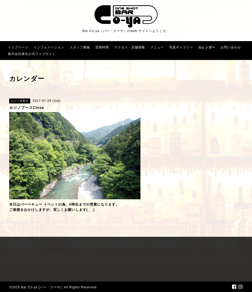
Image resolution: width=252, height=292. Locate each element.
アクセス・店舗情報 (129, 47)
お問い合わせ (230, 47)
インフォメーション (49, 47)
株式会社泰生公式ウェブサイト (32, 54)
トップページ (18, 47)
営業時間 (102, 47)
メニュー (157, 47)
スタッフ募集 (80, 47)
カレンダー (206, 47)
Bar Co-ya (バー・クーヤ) (41, 287)
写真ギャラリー (181, 47)
